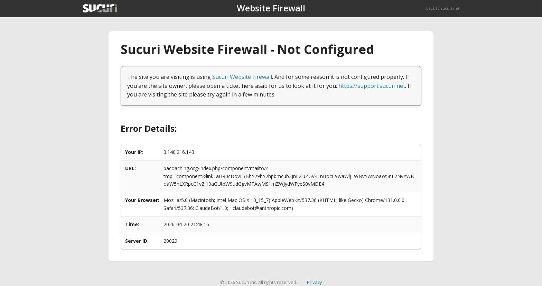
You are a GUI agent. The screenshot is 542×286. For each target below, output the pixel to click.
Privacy (314, 282)
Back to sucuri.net (442, 8)
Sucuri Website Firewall (242, 77)
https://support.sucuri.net (371, 86)
